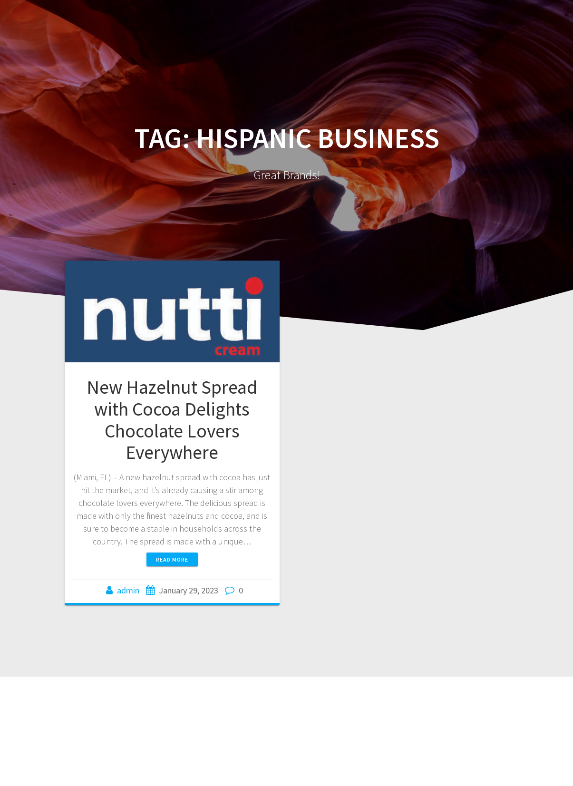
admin (128, 590)
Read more (172, 559)
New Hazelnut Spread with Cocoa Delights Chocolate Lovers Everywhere (172, 419)
